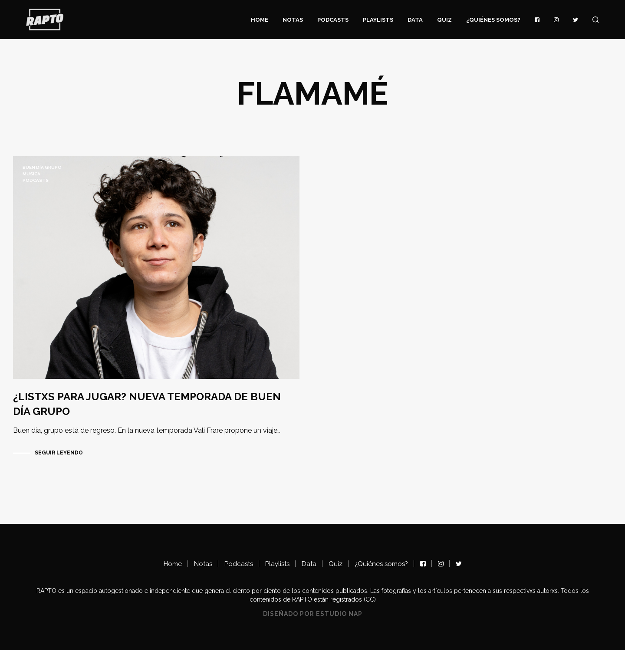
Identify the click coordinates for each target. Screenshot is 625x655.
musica (31, 173)
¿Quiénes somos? (493, 19)
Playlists (378, 19)
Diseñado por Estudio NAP (312, 619)
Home (259, 19)
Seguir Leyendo (59, 457)
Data (415, 19)
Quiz (444, 19)
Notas (293, 19)
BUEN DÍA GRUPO (42, 167)
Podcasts (333, 19)
